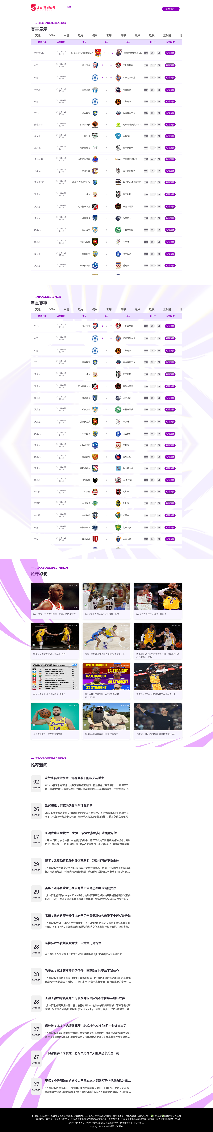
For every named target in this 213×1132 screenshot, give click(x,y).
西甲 (109, 35)
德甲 (95, 35)
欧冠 (80, 35)
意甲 (137, 35)
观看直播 (170, 53)
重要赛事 (116, 7)
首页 (69, 7)
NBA (52, 35)
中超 (66, 35)
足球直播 (83, 7)
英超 (38, 35)
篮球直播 (100, 7)
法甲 (123, 35)
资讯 (131, 7)
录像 (143, 7)
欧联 (151, 35)
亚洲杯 (167, 35)
